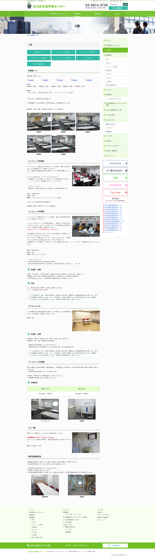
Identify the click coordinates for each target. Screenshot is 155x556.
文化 (107, 58)
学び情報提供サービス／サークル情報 (116, 103)
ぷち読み (108, 80)
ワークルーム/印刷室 (63, 58)
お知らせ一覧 (110, 119)
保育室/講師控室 (38, 64)
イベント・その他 (111, 66)
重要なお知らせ (111, 123)
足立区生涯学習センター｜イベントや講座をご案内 (81, 551)
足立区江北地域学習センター (113, 210)
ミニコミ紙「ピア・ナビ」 (114, 98)
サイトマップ (110, 155)
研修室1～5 (39, 52)
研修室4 (74, 80)
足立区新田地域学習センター (113, 216)
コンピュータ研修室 (63, 52)
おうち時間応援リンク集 (113, 109)
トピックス (109, 127)
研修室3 (60, 80)
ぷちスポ (108, 73)
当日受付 (108, 69)
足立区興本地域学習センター (113, 208)
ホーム (108, 39)
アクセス (109, 88)
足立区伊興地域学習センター (113, 204)
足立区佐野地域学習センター (113, 212)
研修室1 (31, 80)
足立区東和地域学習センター (113, 223)
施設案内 (109, 49)
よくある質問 (110, 114)
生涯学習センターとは (113, 44)
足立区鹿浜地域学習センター (113, 214)
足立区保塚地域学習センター (113, 229)
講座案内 (109, 54)
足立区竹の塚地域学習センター (114, 219)
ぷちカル (108, 77)
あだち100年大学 (111, 84)
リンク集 (109, 135)
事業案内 (109, 93)
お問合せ (109, 140)
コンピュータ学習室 (88, 52)
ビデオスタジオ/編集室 (39, 58)
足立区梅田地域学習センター (113, 206)
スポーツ (108, 62)
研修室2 (45, 80)
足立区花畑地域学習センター (113, 227)
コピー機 (88, 58)
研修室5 (89, 80)
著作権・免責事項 (111, 150)
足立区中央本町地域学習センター (114, 221)
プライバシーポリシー (113, 145)
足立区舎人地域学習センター (113, 225)
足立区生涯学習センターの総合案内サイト (36, 0)
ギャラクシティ (109, 231)
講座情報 (108, 130)
